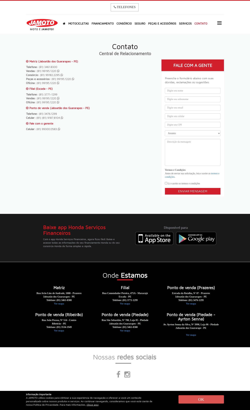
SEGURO (140, 23)
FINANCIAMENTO (102, 23)
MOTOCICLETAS (78, 23)
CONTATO (200, 23)
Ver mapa (59, 303)
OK (201, 399)
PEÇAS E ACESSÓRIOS (162, 23)
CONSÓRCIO (124, 23)
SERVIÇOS (185, 23)
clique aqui (92, 404)
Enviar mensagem (192, 191)
